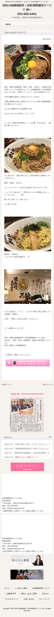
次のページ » (48, 385)
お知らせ (45, 594)
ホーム (7, 588)
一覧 (49, 437)
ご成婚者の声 (10, 594)
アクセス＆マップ (11, 599)
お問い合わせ (29, 599)
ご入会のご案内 (21, 588)
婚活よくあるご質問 (29, 594)
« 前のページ (6, 385)
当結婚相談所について (41, 588)
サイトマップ (44, 599)
